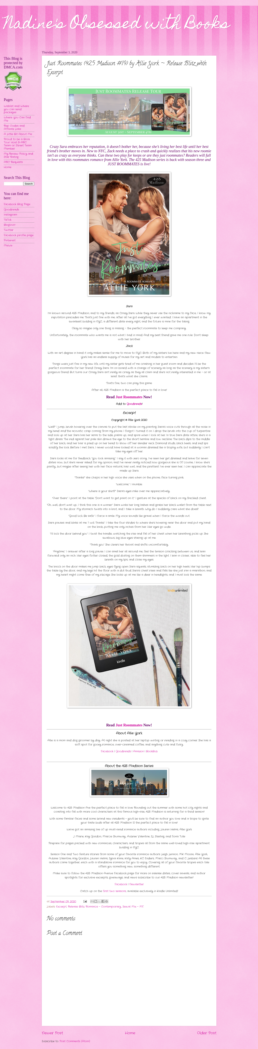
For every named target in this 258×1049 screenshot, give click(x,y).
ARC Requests (13, 162)
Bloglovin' (9, 225)
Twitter (8, 230)
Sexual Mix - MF (133, 906)
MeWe (8, 245)
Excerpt (61, 906)
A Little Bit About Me (18, 134)
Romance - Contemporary (103, 906)
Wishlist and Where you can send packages (16, 109)
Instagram (10, 215)
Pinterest (10, 240)
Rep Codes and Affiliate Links (14, 127)
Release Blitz (76, 906)
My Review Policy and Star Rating (18, 155)
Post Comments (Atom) (75, 1041)
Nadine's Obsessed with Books (116, 25)
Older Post (206, 1033)
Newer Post (52, 1033)
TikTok (7, 220)
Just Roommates (129, 397)
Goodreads (11, 209)
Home (130, 1033)
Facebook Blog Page (17, 204)
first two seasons (114, 891)
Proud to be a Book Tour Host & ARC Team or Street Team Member (18, 144)
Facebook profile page (18, 235)
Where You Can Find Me (17, 119)
